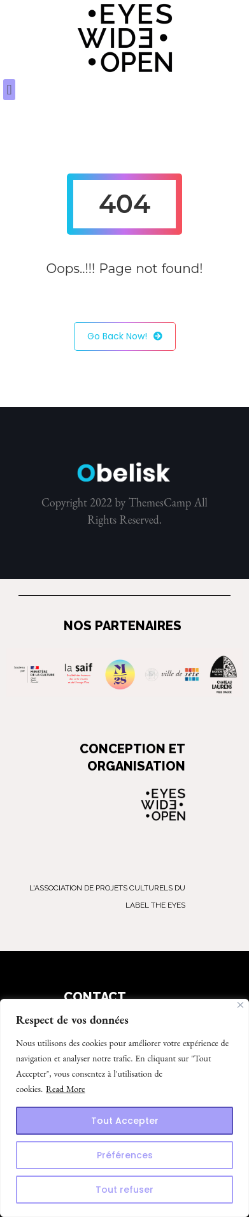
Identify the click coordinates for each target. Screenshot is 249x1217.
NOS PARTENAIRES (122, 625)
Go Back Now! (124, 336)
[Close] (240, 1005)
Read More (65, 1089)
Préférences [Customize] (125, 1155)
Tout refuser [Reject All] (124, 1189)
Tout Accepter (125, 1120)
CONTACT (95, 997)
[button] (9, 89)
